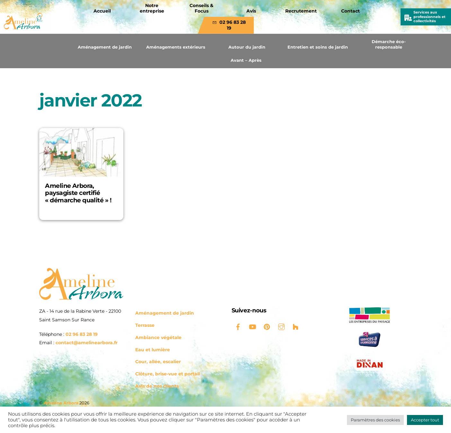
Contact (350, 11)
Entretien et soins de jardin (317, 47)
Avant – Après (246, 60)
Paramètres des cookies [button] (375, 419)
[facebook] (238, 326)
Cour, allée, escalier (158, 361)
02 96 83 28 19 (229, 25)
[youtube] (252, 326)
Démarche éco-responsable (389, 44)
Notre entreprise (152, 8)
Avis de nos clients (157, 386)
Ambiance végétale (158, 337)
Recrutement (301, 11)
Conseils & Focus (201, 8)
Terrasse (145, 325)
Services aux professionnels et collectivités (429, 16)
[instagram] (281, 326)
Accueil (102, 11)
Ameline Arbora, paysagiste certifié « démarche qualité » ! (78, 193)
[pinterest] (267, 326)
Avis (251, 11)
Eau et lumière (152, 350)
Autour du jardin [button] (246, 47)
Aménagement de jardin (105, 47)
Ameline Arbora (61, 402)
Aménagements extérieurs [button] (175, 47)
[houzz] (295, 326)
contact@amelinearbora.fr (87, 342)
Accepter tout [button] (425, 419)
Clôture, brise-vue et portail (167, 374)
